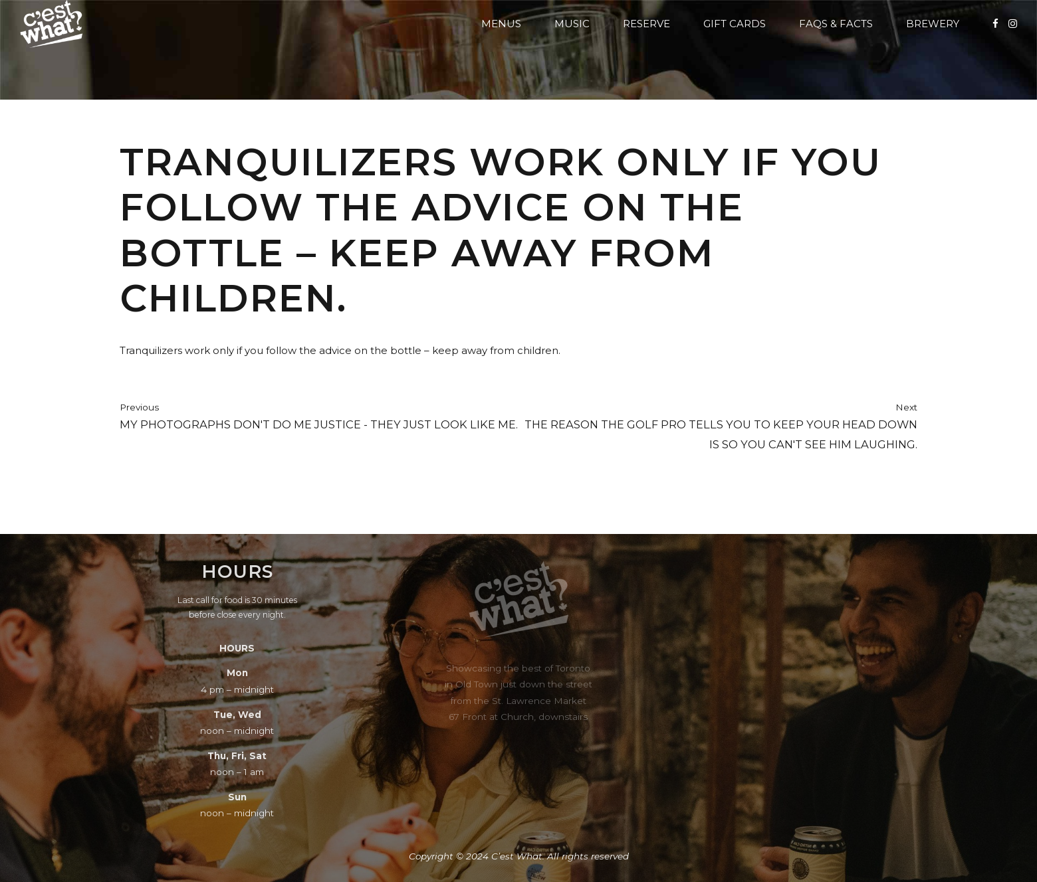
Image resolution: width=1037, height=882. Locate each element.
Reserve (646, 23)
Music (572, 23)
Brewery (932, 23)
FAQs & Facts (836, 23)
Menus (501, 23)
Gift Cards (734, 23)
